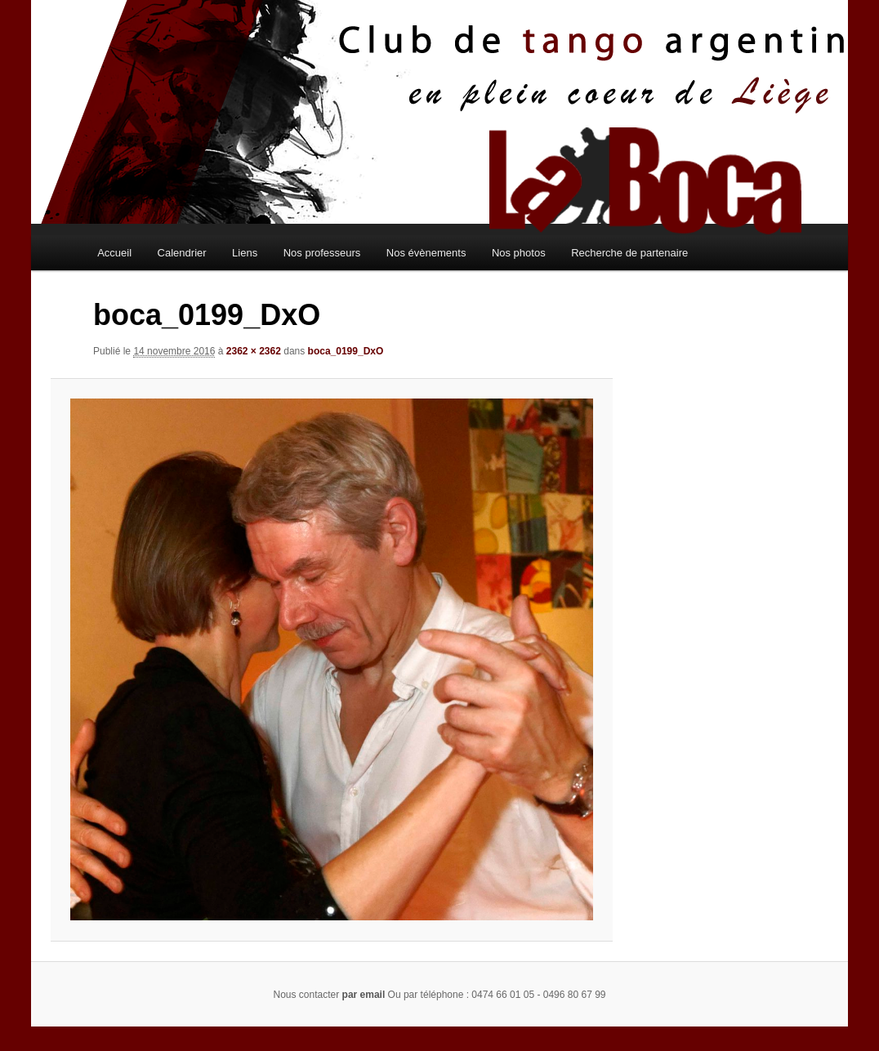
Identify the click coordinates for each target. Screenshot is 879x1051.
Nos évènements (426, 253)
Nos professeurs (322, 253)
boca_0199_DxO (346, 351)
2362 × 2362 (253, 351)
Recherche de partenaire (629, 253)
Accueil (114, 253)
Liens (244, 253)
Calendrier (182, 253)
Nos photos (519, 253)
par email (364, 994)
